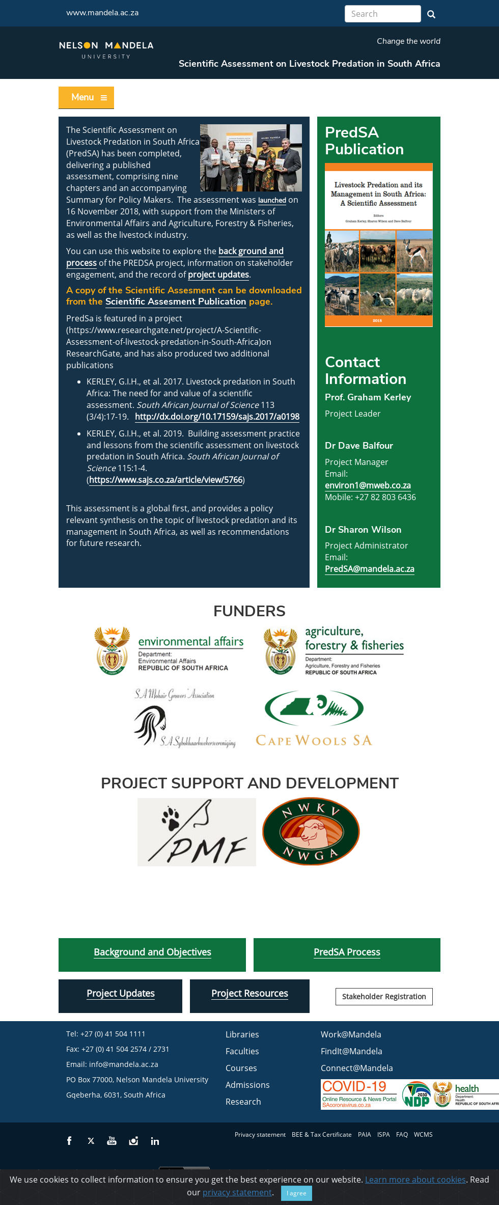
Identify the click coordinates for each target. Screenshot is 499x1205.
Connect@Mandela (357, 1068)
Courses (241, 1068)
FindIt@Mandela (351, 1051)
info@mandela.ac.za (123, 1064)
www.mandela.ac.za (102, 12)
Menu (89, 97)
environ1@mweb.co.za (368, 485)
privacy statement (237, 1192)
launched (272, 200)
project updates (218, 274)
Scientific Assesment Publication (175, 301)
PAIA (364, 1134)
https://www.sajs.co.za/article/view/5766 (165, 479)
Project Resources (249, 993)
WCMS (423, 1134)
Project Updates (121, 993)
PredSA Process (347, 952)
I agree (297, 1193)
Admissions (248, 1084)
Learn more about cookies (415, 1180)
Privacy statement (260, 1134)
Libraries (242, 1034)
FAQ (402, 1134)
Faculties (242, 1051)
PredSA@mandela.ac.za (369, 568)
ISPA (383, 1134)
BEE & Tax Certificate (322, 1134)
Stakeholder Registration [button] (384, 996)
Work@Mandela (351, 1034)
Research (243, 1101)
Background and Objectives (152, 952)
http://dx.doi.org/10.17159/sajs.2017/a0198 (217, 416)
